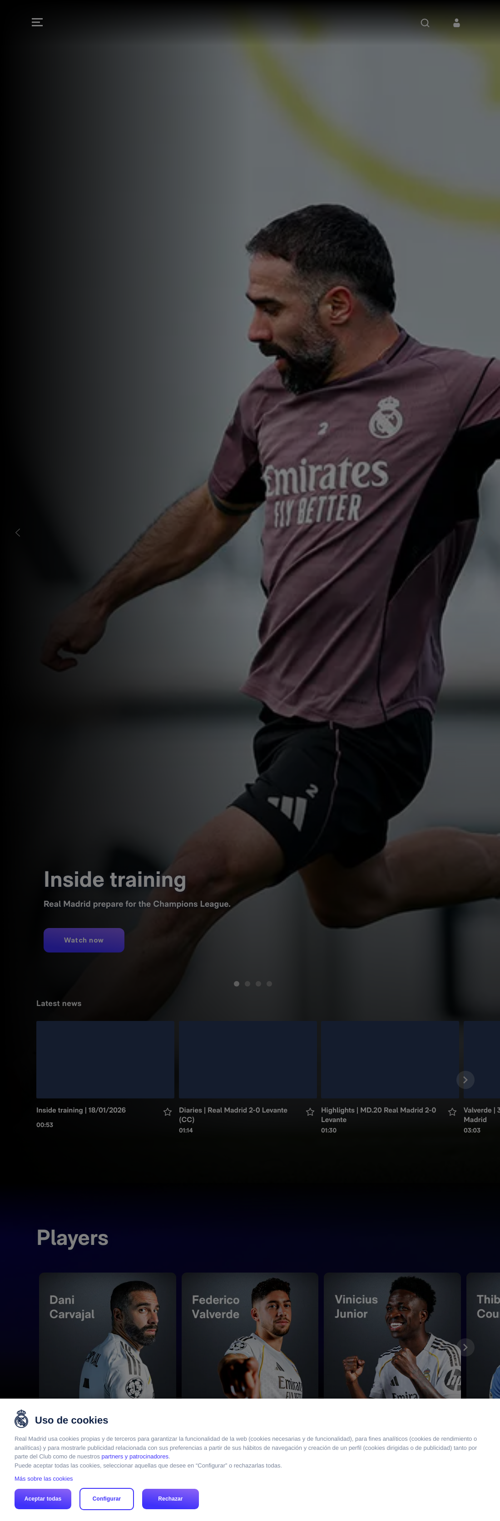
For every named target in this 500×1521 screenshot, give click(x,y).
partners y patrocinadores (135, 1456)
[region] (250, 1460)
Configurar (107, 1499)
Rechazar (170, 1499)
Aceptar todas (43, 1499)
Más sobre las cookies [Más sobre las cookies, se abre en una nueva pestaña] (44, 1478)
